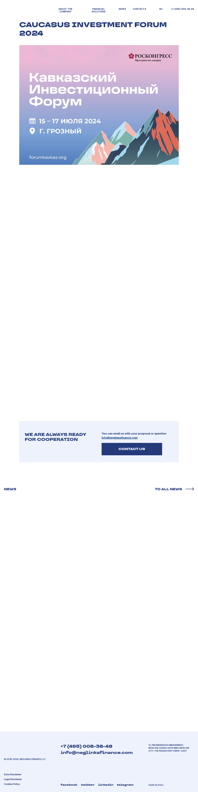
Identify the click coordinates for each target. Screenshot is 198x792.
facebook (69, 785)
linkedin (105, 785)
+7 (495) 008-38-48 (182, 9)
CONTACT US (132, 449)
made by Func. (156, 784)
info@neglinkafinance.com (97, 752)
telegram (125, 785)
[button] (13, 779)
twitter (88, 785)
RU (160, 9)
